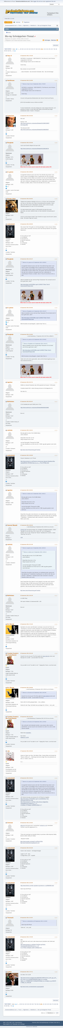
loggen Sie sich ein (38, 1)
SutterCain (10, 115)
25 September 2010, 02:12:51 (26, 716)
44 (47, 49)
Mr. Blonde (10, 624)
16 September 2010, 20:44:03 (26, 307)
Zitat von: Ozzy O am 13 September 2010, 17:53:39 (34, 83)
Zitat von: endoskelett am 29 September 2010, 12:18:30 (35, 921)
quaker (9, 972)
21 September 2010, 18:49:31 (26, 490)
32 (25, 49)
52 (8, 51)
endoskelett (11, 224)
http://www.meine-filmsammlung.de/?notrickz (30, 449)
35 (31, 49)
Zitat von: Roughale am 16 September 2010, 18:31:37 (34, 311)
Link (22, 537)
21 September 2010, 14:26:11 (26, 430)
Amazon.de (23, 529)
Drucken (55, 45)
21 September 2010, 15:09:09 (26, 455)
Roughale (10, 142)
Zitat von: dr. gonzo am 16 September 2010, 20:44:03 (34, 339)
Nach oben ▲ (57, 1022)
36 (32, 49)
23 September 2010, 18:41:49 (26, 653)
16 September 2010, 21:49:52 (26, 334)
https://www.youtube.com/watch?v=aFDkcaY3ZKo (31, 841)
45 (49, 49)
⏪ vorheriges (46, 40)
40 (39, 49)
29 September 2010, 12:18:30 (26, 882)
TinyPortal (34, 1022)
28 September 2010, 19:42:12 (26, 778)
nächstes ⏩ (54, 40)
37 (34, 49)
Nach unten (8, 49)
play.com (23, 825)
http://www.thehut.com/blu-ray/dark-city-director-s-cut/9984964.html (37, 885)
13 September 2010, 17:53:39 (26, 55)
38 (36, 49)
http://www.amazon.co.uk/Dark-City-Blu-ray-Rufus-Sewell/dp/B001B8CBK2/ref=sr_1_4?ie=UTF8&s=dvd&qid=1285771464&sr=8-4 (33, 946)
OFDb (9, 32)
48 (54, 49)
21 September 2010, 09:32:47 (26, 401)
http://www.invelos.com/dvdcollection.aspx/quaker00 (32, 986)
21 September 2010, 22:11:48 (26, 544)
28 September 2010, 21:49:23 (26, 822)
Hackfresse (10, 80)
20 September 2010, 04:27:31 (26, 382)
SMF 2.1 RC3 (6, 1022)
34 (29, 49)
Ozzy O (9, 55)
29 (20, 49)
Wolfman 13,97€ (25, 737)
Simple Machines (18, 1022)
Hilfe (38, 1022)
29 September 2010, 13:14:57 (26, 917)
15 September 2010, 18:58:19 (26, 171)
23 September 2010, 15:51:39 (26, 595)
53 (10, 51)
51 (6, 51)
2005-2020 (35, 1026)
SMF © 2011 (12, 1022)
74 (13, 51)
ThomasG (10, 917)
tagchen (9, 382)
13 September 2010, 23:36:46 (26, 142)
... (19, 49)
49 (56, 49)
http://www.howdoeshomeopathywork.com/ (29, 843)
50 (5, 51)
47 (52, 49)
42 (44, 49)
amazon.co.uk (43, 825)
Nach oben (7, 1004)
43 (46, 49)
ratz (8, 751)
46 (51, 49)
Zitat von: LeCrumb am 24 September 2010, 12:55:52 (34, 721)
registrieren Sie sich (50, 1)
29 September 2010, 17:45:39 (26, 936)
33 (27, 49)
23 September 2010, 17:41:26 (26, 624)
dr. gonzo (10, 172)
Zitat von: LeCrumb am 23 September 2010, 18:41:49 (34, 692)
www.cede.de (46, 656)
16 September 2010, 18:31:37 (26, 258)
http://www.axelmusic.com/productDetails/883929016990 (35, 407)
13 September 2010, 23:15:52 (26, 115)
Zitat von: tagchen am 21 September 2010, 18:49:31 (34, 547)
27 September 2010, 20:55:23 (26, 751)
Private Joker (11, 198)
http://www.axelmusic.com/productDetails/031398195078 (35, 148)
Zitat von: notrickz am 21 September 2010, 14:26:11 (34, 493)
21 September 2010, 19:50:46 (26, 525)
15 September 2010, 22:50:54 (26, 224)
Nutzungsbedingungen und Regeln (46, 1022)
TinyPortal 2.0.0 (29, 1026)
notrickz (9, 430)
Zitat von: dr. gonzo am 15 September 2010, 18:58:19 (34, 262)
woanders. (28, 732)
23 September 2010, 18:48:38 (26, 687)
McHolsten (10, 401)
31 (24, 49)
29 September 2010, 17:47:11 (26, 971)
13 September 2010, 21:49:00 (26, 80)
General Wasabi (12, 525)
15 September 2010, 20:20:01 (26, 198)
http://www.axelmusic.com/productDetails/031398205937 (35, 129)
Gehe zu (43, 1013)
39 (38, 49)
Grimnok (10, 822)
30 (22, 49)
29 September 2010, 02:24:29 (26, 847)
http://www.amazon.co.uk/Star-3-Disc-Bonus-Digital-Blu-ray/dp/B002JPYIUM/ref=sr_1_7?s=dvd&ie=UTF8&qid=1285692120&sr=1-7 (34, 803)
